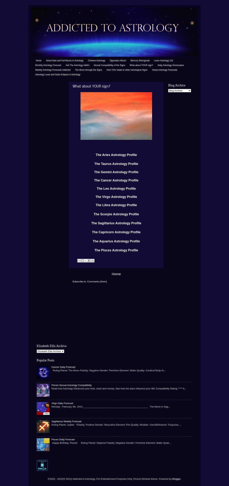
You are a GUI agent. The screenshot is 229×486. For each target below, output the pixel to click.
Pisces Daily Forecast (63, 439)
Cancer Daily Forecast (63, 367)
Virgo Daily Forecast (62, 403)
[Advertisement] (51, 135)
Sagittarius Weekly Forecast (66, 421)
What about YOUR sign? (141, 65)
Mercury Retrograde (140, 60)
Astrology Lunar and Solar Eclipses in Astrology (57, 74)
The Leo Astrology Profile (116, 188)
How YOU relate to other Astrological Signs (127, 70)
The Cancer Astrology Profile (116, 180)
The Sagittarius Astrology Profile (116, 223)
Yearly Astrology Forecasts (164, 70)
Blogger (176, 479)
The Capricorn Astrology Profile (116, 232)
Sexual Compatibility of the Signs (109, 65)
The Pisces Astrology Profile (116, 250)
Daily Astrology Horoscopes (171, 65)
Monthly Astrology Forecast (48, 65)
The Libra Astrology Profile (116, 205)
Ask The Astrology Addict (77, 65)
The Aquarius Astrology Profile (116, 241)
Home (39, 60)
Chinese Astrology (96, 60)
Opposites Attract (118, 60)
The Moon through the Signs (88, 70)
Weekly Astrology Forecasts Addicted (52, 70)
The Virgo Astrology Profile (116, 197)
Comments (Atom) (97, 281)
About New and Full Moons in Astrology (64, 60)
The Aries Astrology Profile (116, 155)
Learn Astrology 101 (163, 60)
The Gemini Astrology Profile (116, 172)
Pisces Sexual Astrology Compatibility (71, 385)
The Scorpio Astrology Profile (116, 214)
